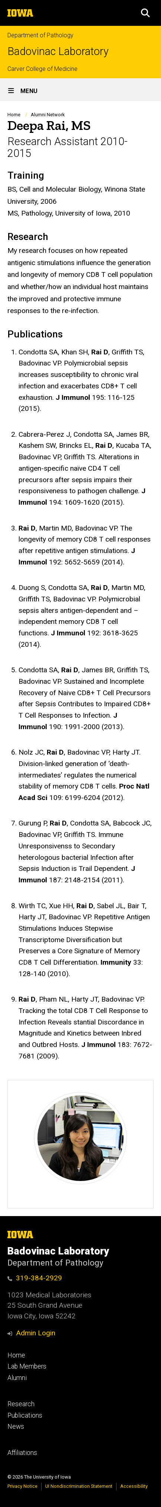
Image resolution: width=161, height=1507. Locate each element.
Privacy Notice (22, 1486)
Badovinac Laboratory (58, 51)
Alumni (17, 1377)
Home (13, 114)
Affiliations (22, 1452)
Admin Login (35, 1333)
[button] (145, 13)
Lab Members (26, 1366)
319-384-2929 (39, 1278)
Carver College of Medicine (42, 68)
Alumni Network (48, 114)
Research (20, 1404)
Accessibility (134, 1486)
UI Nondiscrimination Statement (78, 1486)
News (15, 1426)
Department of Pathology (40, 35)
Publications (24, 1415)
